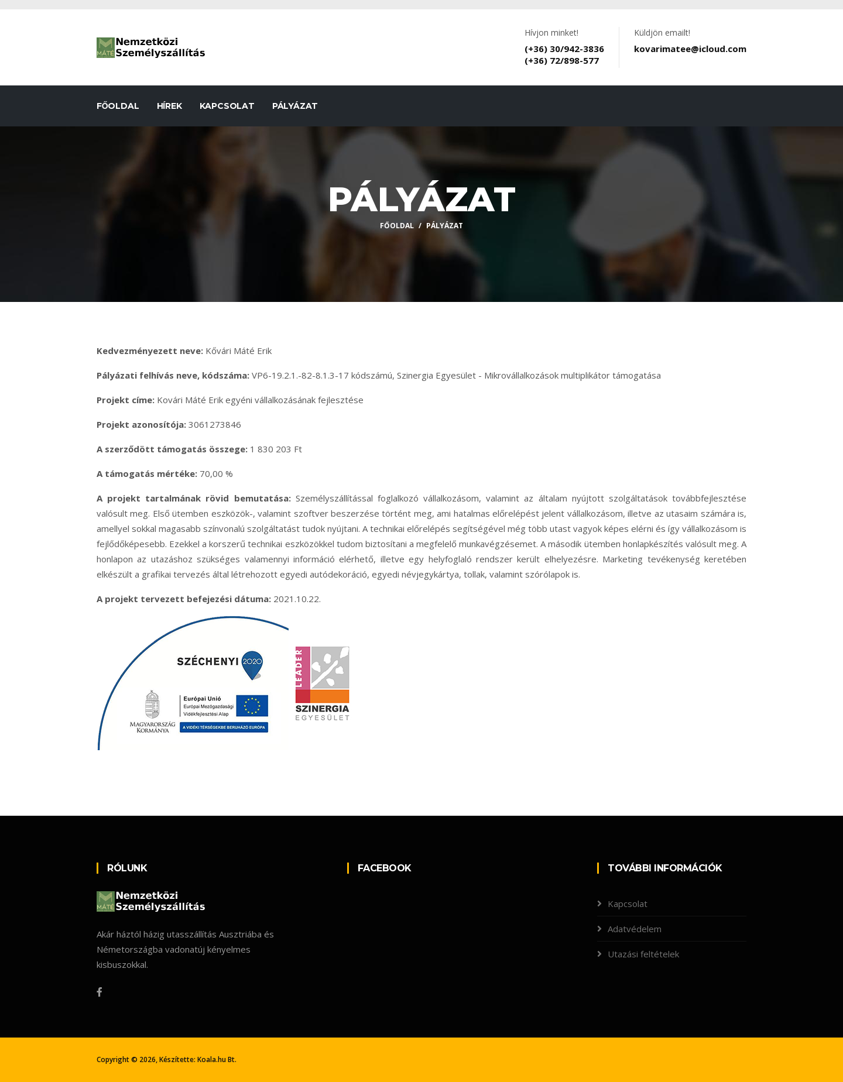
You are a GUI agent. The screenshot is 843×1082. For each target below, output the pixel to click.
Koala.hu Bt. (217, 1059)
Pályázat (295, 106)
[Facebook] (99, 991)
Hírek (169, 106)
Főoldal (118, 106)
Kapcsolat (227, 106)
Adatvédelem (635, 929)
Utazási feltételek (643, 954)
